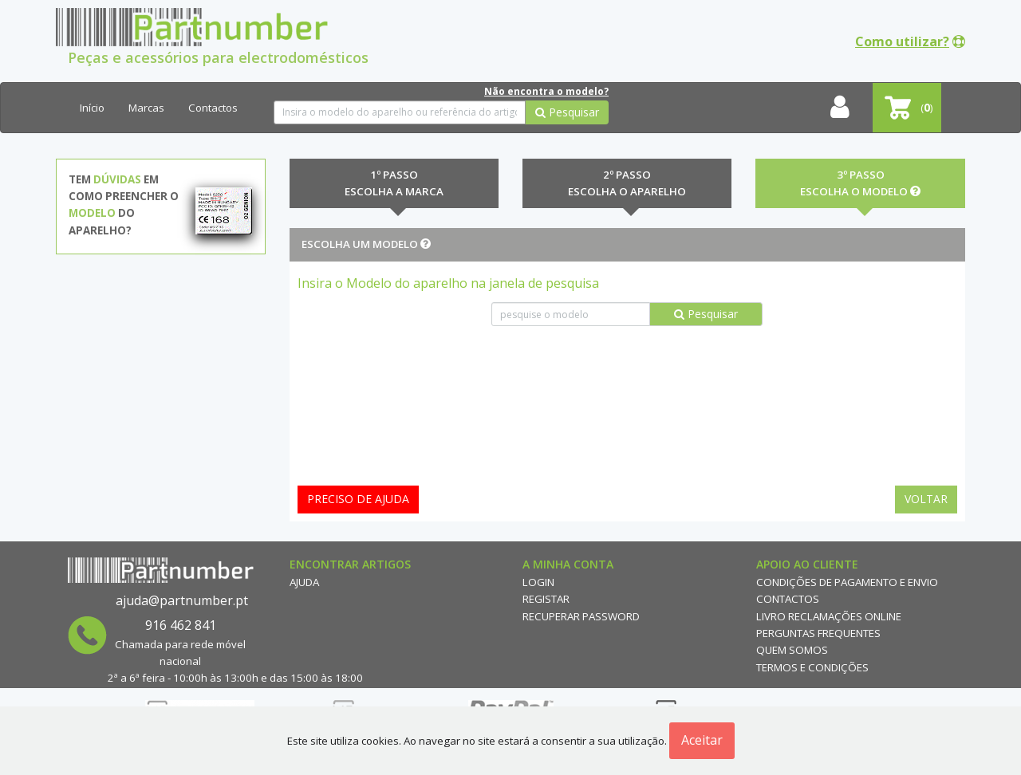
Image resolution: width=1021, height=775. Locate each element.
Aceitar (702, 740)
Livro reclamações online (828, 616)
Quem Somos (792, 650)
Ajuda (304, 582)
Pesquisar (567, 112)
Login (538, 582)
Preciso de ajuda (358, 498)
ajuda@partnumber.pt (182, 600)
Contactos (213, 107)
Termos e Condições (812, 667)
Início (92, 107)
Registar (546, 599)
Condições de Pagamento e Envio (847, 582)
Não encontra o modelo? (546, 91)
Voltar (926, 498)
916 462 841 (180, 625)
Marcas (146, 107)
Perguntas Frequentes (818, 633)
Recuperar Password (581, 616)
